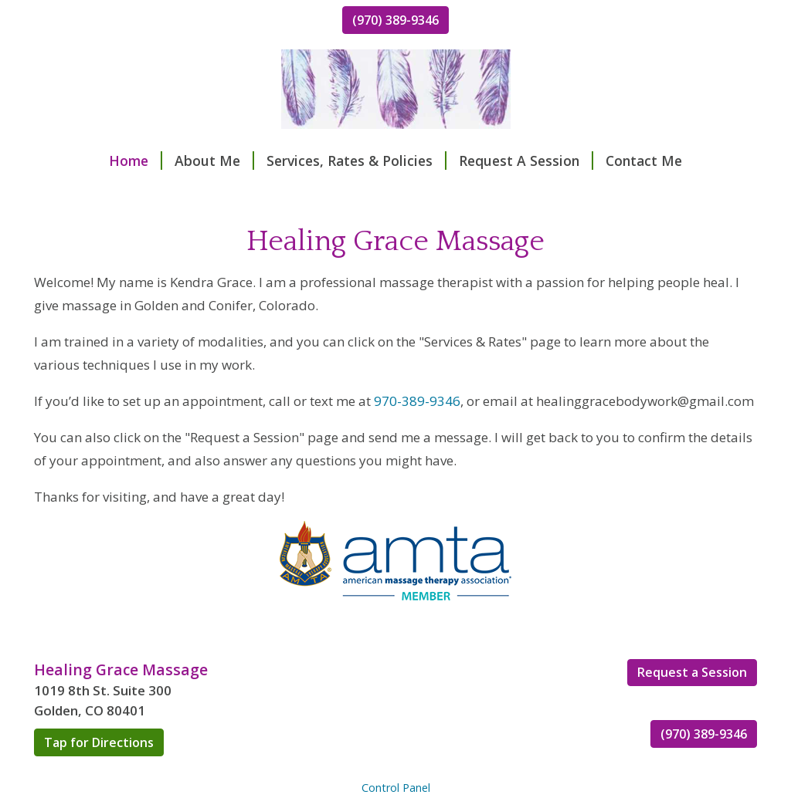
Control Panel (396, 787)
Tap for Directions (99, 742)
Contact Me (644, 160)
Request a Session (692, 672)
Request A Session (526, 160)
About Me (214, 160)
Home (135, 160)
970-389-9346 (417, 401)
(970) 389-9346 (395, 20)
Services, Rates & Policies (356, 160)
